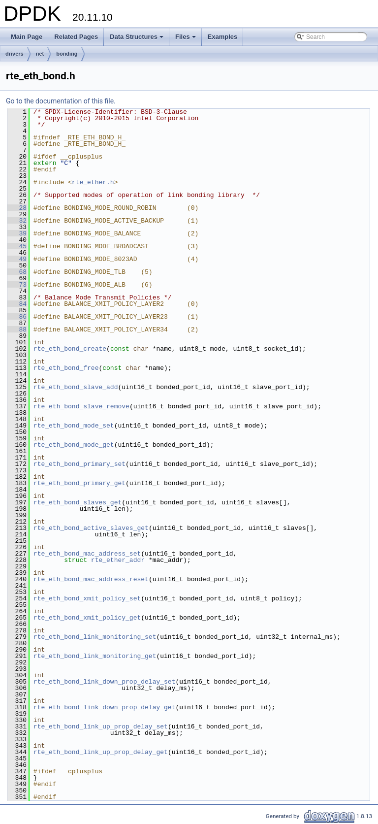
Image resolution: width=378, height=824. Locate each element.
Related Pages (76, 36)
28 (17, 207)
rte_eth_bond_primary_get (79, 483)
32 (17, 220)
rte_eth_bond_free (66, 367)
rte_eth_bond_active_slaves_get (91, 528)
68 (17, 271)
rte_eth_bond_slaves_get (77, 502)
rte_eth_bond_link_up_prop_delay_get (100, 752)
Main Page (26, 36)
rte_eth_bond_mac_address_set (87, 553)
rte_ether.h (93, 182)
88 (17, 329)
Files (186, 39)
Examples (223, 36)
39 (17, 233)
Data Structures (137, 39)
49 (17, 259)
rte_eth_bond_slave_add (75, 387)
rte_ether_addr (118, 560)
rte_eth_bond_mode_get (73, 444)
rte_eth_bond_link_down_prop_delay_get (104, 707)
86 (17, 316)
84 (17, 303)
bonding (66, 54)
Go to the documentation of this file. (61, 101)
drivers (14, 54)
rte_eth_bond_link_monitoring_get (95, 656)
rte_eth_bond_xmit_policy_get (87, 617)
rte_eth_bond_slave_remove (81, 406)
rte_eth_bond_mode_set (73, 425)
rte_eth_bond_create (69, 348)
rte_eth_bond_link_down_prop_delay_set (104, 681)
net (40, 54)
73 (17, 284)
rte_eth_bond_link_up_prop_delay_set (100, 726)
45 (17, 246)
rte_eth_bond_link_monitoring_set (95, 636)
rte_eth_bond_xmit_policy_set (87, 598)
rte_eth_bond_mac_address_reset (91, 579)
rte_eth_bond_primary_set (79, 464)
